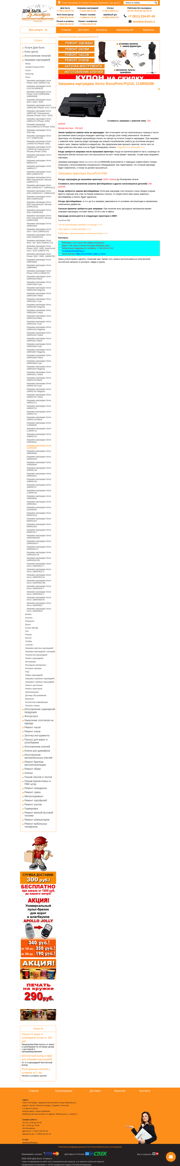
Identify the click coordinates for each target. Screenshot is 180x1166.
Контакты (101, 29)
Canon (28, 70)
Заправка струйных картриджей (39, 682)
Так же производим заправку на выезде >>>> (80, 224)
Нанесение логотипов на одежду (38, 722)
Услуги (38, 40)
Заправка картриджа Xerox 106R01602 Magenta (39, 306)
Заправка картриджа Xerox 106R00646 (39, 497)
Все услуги (38, 29)
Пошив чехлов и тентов (38, 777)
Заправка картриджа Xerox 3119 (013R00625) (39, 87)
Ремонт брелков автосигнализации (35, 763)
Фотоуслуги (31, 716)
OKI (27, 631)
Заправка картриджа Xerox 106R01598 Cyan (39, 283)
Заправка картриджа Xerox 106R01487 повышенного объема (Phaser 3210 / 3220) (40, 113)
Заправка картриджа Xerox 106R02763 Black (39, 379)
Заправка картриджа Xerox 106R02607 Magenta (39, 351)
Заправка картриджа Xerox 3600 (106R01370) (39, 173)
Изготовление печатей (37, 55)
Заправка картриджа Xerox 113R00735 (39, 491)
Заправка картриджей (37, 59)
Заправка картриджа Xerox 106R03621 (39, 503)
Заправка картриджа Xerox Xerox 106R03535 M (39, 598)
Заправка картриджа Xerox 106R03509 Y (39, 542)
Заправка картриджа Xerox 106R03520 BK (39, 559)
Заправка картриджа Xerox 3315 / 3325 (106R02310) (39, 230)
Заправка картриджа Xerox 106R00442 (39, 441)
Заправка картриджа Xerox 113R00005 (39, 424)
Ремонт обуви (32, 768)
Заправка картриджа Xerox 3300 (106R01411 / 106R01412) (41, 186)
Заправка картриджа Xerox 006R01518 (39, 514)
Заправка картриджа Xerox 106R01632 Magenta (39, 328)
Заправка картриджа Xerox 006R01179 (39, 156)
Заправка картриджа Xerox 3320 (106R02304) (39, 211)
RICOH (28, 638)
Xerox (27, 77)
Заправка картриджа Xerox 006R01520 (39, 525)
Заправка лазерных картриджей (39, 678)
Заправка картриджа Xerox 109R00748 (39, 469)
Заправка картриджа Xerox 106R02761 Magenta (39, 390)
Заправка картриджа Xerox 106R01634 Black (39, 317)
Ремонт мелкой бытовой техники (38, 814)
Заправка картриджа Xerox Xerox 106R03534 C (39, 593)
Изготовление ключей (37, 746)
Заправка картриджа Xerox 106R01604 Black (39, 277)
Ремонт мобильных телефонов (35, 825)
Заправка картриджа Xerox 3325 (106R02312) (39, 236)
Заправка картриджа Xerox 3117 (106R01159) (39, 137)
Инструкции (30, 661)
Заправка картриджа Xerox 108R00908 (39, 260)
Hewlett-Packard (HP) (34, 67)
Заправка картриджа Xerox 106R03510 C (39, 548)
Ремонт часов (32, 727)
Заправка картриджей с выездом (40, 651)
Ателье (28, 773)
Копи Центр (31, 51)
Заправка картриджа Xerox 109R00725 (39, 435)
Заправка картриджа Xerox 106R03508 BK (39, 536)
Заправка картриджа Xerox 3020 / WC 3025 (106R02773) (40, 241)
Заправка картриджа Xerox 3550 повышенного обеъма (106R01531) (39, 204)
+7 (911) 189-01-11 (110, 11)
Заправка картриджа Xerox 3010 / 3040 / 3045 (39, 101)
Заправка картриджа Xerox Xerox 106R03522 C (39, 570)
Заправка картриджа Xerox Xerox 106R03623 (39, 610)
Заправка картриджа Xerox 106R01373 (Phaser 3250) (39, 120)
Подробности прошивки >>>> (131, 147)
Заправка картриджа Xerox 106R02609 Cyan (39, 362)
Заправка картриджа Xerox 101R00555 (39, 508)
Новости (38, 1028)
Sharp (27, 64)
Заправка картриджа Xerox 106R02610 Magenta (39, 367)
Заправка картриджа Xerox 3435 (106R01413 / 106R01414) (41, 192)
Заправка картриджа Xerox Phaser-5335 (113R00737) (39, 272)
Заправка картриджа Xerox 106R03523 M (39, 553)
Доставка (83, 29)
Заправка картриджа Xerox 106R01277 (39, 167)
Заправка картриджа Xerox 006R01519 (39, 519)
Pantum (28, 634)
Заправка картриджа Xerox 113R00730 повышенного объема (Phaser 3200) (39, 149)
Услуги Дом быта (34, 47)
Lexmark (29, 645)
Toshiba (28, 641)
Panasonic (29, 621)
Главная (66, 29)
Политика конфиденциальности (73, 1147)
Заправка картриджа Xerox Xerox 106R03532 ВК (39, 581)
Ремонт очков (32, 731)
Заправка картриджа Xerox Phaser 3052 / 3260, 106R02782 (41, 255)
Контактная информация (36, 702)
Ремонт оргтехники (33, 685)
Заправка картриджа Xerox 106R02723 (39, 407)
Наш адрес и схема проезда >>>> (74, 229)
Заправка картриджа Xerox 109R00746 (39, 480)
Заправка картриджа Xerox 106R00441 (39, 474)
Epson (28, 624)
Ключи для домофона (37, 750)
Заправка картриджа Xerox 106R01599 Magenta (39, 289)
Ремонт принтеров (33, 689)
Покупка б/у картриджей (36, 655)
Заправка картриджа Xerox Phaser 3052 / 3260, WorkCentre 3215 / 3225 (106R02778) (41, 248)
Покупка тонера (32, 705)
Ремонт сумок (32, 792)
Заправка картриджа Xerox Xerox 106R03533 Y (39, 587)
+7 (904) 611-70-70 (87, 17)
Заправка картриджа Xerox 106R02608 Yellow (39, 356)
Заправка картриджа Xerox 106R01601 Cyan (39, 300)
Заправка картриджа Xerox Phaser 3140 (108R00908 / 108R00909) (39, 94)
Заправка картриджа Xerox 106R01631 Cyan (39, 322)
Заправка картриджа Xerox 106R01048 (39, 458)
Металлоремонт (33, 796)
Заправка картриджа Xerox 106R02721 (39, 401)
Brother (28, 614)
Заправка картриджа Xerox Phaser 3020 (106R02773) (39, 81)
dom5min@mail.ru (144, 21)
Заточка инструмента (36, 735)
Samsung (29, 74)
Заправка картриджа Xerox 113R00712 (39, 429)
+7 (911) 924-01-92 (87, 11)
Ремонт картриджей (34, 658)
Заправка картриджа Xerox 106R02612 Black (39, 339)
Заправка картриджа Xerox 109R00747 (39, 486)
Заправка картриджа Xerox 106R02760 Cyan (39, 384)
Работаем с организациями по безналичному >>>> (83, 233)
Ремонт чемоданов (35, 788)
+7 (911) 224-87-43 (65, 11)
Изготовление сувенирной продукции (39, 711)
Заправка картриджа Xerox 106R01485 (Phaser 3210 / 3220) (41, 106)
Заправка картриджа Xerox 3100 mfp (39, 131)
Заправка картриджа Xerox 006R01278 (39, 161)
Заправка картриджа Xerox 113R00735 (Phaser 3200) (39, 142)
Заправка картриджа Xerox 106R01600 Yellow (39, 294)
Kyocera (28, 618)
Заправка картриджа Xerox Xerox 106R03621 (39, 604)
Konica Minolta (31, 628)
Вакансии (29, 699)
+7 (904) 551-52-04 (65, 17)
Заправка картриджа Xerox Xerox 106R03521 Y (39, 565)
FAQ (27, 672)
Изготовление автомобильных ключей (38, 756)
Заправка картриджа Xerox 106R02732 (39, 412)
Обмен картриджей (34, 675)
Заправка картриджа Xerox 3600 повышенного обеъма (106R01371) (39, 179)
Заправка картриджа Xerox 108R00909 (39, 266)
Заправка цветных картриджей (39, 648)
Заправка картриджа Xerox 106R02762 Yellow (39, 396)
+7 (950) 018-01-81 (110, 17)
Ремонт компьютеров (36, 819)
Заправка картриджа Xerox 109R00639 (39, 463)
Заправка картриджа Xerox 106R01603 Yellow (39, 311)
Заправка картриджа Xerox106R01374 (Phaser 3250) (41, 125)
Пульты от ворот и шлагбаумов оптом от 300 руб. (37, 1038)
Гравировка (31, 808)
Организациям (31, 692)
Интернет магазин (33, 668)
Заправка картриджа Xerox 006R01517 (39, 531)
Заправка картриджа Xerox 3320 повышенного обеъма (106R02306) (39, 218)
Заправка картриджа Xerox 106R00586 (39, 452)
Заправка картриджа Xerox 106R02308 (39, 224)
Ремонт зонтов (33, 804)
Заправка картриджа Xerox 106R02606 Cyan (39, 345)
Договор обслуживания (35, 695)
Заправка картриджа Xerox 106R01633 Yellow (39, 334)
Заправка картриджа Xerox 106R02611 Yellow (39, 373)
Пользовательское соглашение (106, 1147)
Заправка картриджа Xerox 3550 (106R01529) (39, 197)
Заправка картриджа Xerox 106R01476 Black (39, 418)
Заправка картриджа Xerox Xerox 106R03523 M (39, 576)
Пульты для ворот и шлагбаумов (36, 741)
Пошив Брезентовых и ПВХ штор (37, 782)
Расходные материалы (35, 665)
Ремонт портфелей (35, 800)
